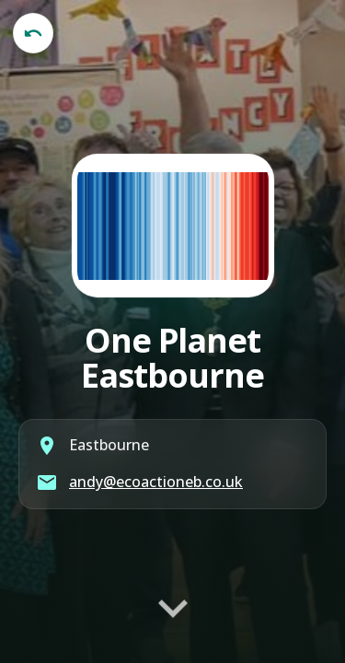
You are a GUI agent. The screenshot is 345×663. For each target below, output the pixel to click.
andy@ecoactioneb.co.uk (156, 481)
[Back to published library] (33, 33)
